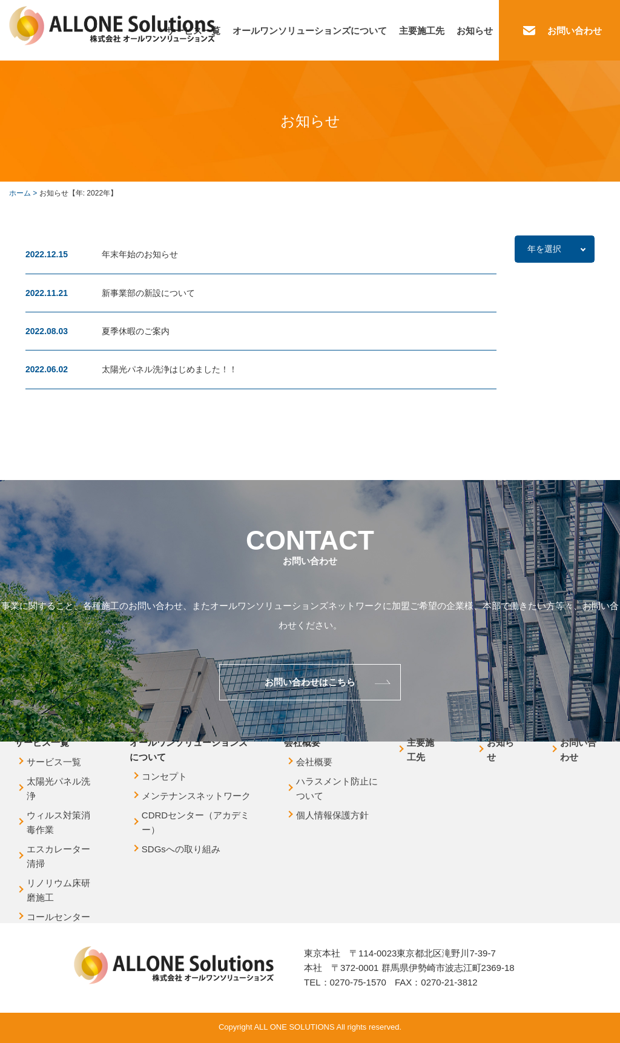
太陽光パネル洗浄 (58, 788)
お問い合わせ (574, 30)
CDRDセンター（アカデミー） (195, 822)
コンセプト (164, 776)
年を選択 (544, 249)
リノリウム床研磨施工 (58, 890)
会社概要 (314, 762)
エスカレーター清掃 (58, 856)
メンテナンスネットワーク (196, 796)
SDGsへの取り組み (181, 849)
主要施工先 (421, 30)
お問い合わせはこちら (310, 682)
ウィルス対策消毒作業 (58, 822)
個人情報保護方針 (332, 815)
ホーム (20, 193)
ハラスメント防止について (337, 788)
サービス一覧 (54, 762)
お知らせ (475, 30)
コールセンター (58, 917)
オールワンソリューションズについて (309, 30)
